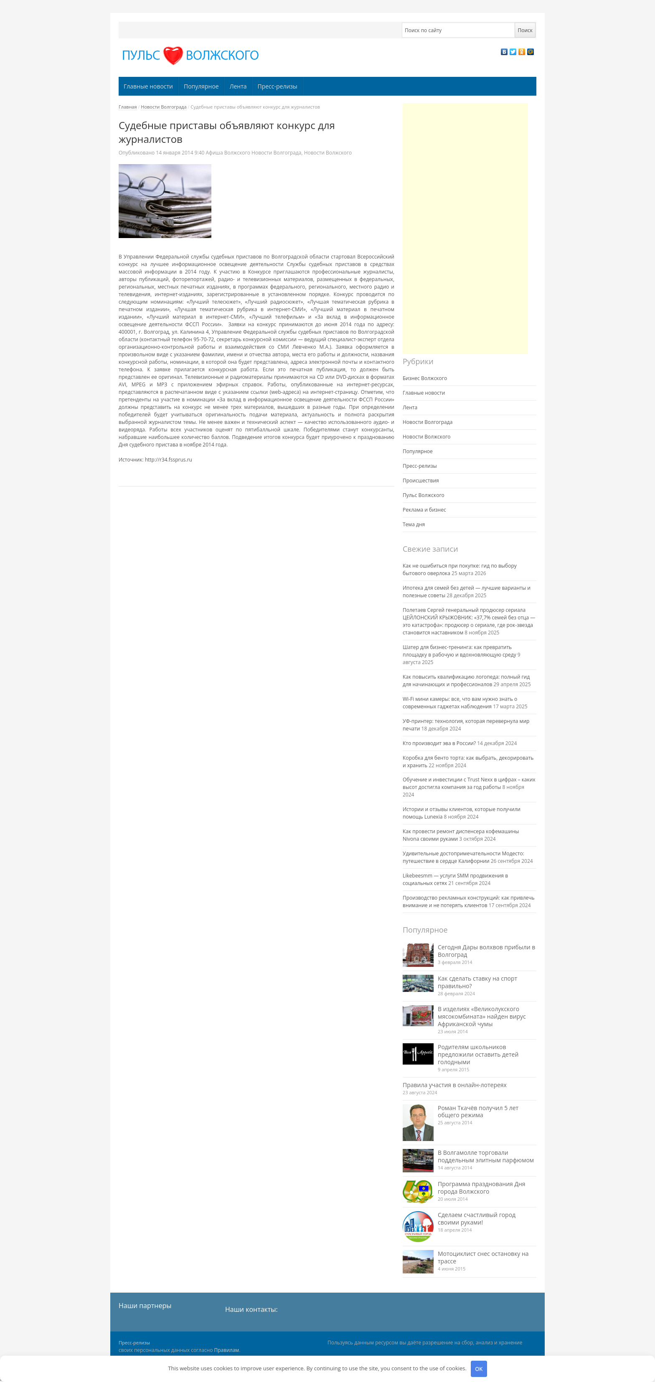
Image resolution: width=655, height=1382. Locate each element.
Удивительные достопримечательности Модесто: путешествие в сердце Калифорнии (463, 857)
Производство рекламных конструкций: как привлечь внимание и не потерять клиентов (469, 901)
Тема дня (414, 524)
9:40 (181, 152)
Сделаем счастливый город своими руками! (476, 1218)
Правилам (226, 1350)
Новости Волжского (328, 152)
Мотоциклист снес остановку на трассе (483, 1257)
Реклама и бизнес (424, 509)
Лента (238, 86)
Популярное (201, 86)
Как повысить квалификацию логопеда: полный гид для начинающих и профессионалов (466, 680)
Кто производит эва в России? (439, 743)
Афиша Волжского (228, 152)
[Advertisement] (465, 228)
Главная (128, 107)
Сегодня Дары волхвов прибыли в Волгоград (486, 951)
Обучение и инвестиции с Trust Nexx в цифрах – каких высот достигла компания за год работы (469, 783)
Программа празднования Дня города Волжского (482, 1187)
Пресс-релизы (277, 86)
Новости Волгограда (163, 107)
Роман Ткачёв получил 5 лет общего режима (478, 1111)
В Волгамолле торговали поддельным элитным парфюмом (486, 1156)
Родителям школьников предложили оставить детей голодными (478, 1054)
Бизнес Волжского (425, 378)
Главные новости (148, 86)
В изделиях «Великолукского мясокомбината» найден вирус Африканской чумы (482, 1016)
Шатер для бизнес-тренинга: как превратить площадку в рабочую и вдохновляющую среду (459, 651)
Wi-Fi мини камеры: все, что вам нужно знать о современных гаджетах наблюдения (460, 702)
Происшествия (421, 480)
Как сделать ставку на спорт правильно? (477, 982)
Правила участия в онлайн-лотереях (455, 1085)
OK (478, 1368)
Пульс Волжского (423, 495)
